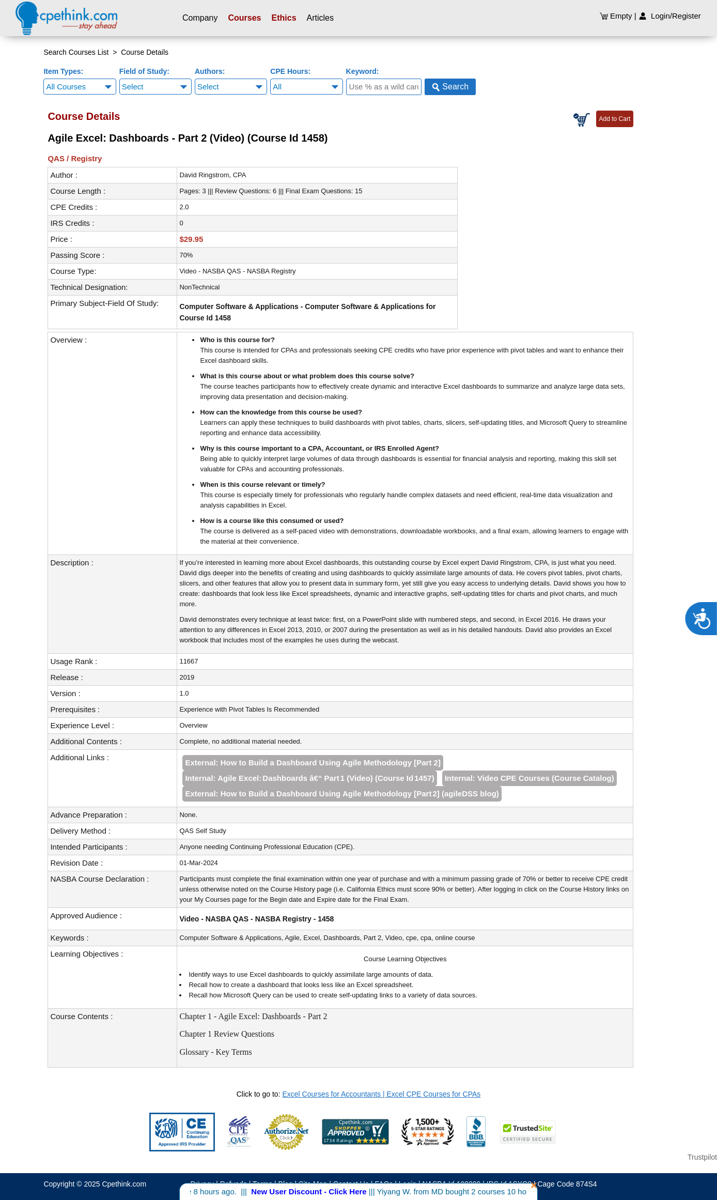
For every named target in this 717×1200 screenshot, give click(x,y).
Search (450, 86)
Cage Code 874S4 (567, 1184)
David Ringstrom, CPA (212, 175)
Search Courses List (75, 52)
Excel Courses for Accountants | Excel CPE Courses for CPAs (381, 1094)
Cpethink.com (124, 1184)
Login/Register (669, 15)
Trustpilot (702, 1157)
